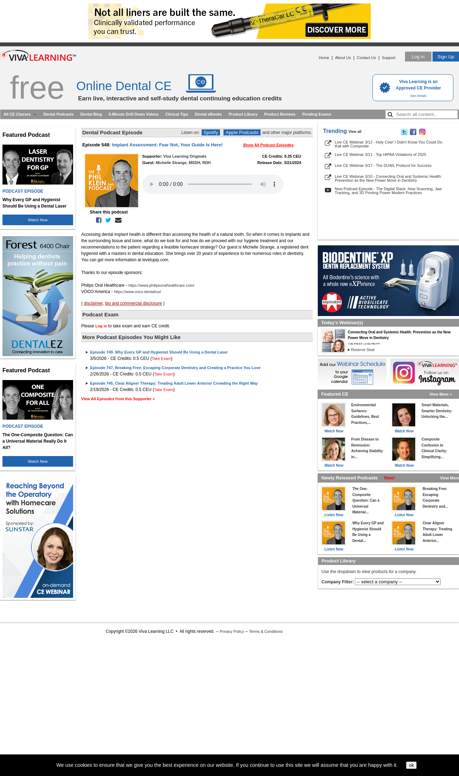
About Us (343, 58)
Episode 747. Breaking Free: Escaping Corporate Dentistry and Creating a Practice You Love (175, 368)
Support (388, 58)
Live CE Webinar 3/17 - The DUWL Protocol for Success (383, 165)
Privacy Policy (232, 631)
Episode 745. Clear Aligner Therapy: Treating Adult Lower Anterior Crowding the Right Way (174, 383)
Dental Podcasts (58, 114)
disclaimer (93, 303)
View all (355, 132)
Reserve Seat (363, 350)
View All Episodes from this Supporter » (118, 399)
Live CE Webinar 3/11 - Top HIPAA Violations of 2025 (380, 154)
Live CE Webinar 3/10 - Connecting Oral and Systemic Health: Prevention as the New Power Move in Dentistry (388, 178)
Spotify (211, 132)
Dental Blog (91, 114)
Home (324, 58)
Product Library (242, 114)
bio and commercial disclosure (133, 303)
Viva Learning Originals (185, 156)
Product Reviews (280, 114)
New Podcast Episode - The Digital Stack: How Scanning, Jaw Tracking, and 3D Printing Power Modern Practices (388, 191)
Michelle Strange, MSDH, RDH (183, 163)
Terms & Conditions (265, 631)
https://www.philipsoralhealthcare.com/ (161, 285)
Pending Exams (316, 114)
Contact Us (366, 58)
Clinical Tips (176, 114)
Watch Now (38, 220)
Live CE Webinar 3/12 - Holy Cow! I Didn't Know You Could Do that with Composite (388, 144)
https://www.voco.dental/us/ (137, 292)
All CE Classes (17, 114)
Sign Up (445, 56)
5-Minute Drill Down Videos (134, 114)
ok (411, 765)
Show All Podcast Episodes (268, 145)
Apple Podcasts (242, 132)
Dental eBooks (208, 114)
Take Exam (161, 358)
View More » (441, 394)
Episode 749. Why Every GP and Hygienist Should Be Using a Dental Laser (159, 352)
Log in (418, 56)
